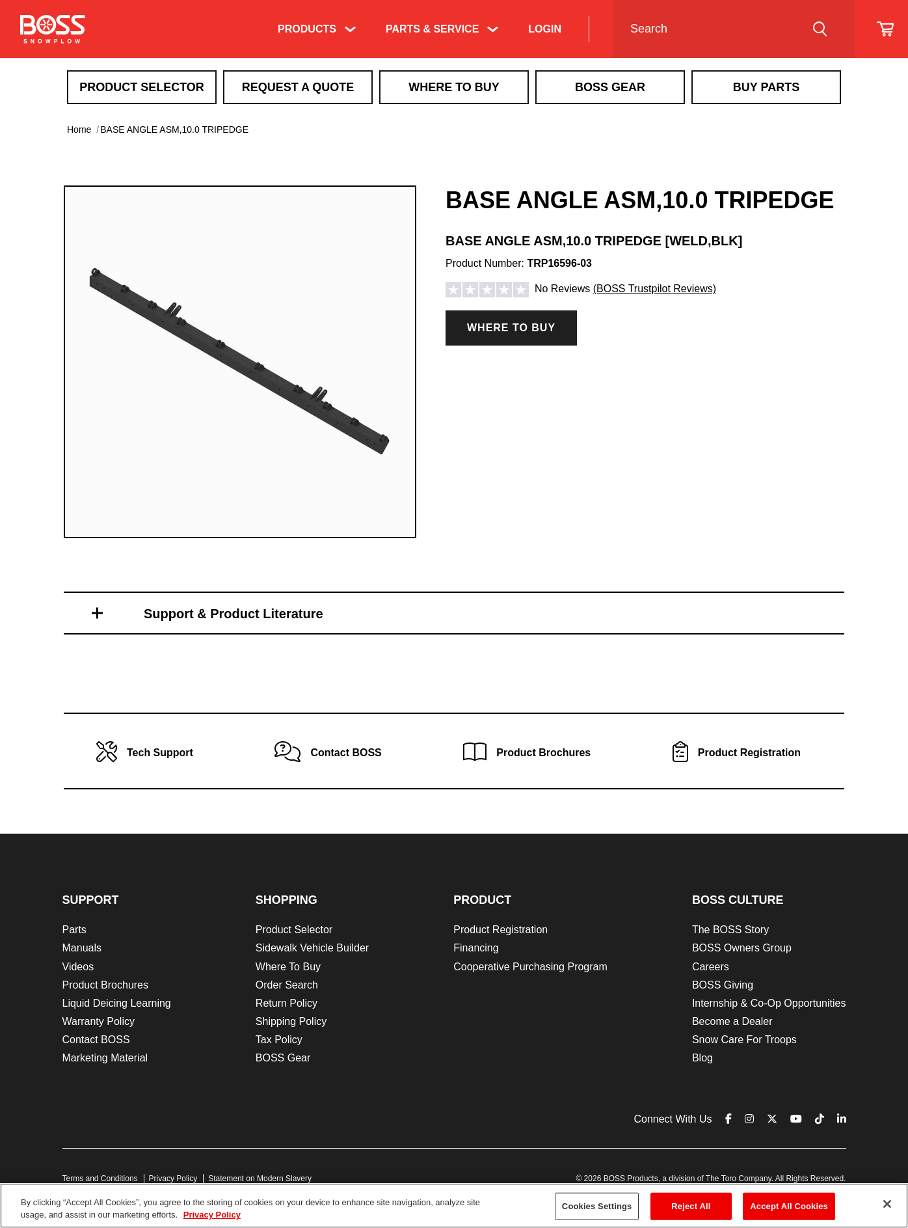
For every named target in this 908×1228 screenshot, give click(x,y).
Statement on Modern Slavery (260, 1178)
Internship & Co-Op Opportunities (769, 1003)
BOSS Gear (283, 1057)
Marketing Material (105, 1057)
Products (307, 28)
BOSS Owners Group (742, 947)
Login (544, 28)
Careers (710, 966)
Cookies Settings (597, 1206)
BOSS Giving (722, 984)
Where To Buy (454, 87)
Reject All (690, 1206)
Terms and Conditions (100, 1178)
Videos (78, 966)
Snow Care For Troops (744, 1039)
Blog (702, 1057)
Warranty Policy (98, 1021)
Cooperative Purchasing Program (530, 966)
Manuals (81, 947)
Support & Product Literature (233, 614)
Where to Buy (511, 327)
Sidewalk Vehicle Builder (312, 947)
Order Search (287, 984)
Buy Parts (766, 87)
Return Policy (286, 1003)
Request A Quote (298, 87)
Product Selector (141, 87)
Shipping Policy (291, 1021)
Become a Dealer (732, 1021)
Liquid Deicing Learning (116, 1003)
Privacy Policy (173, 1178)
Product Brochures (105, 984)
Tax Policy (279, 1039)
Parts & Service (432, 28)
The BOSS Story (730, 929)
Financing (475, 947)
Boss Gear (610, 87)
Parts (74, 929)
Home (79, 129)
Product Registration (500, 929)
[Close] (887, 1204)
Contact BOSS (96, 1039)
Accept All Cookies (789, 1206)
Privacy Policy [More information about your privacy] (212, 1215)
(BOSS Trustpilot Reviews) (654, 289)
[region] (454, 1205)
